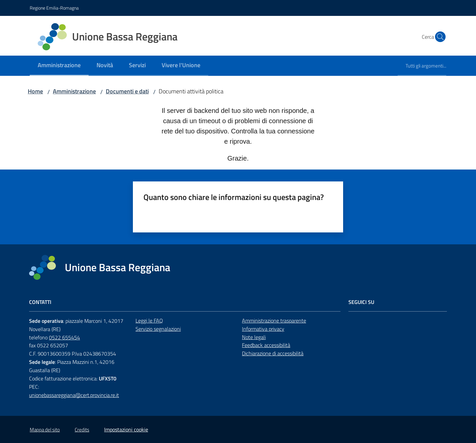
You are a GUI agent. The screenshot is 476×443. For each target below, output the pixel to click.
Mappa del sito (45, 429)
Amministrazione (74, 91)
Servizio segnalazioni (158, 329)
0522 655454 (64, 337)
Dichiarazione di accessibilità (272, 353)
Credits (82, 429)
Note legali (254, 337)
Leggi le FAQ (149, 320)
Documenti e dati (127, 91)
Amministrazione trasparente (274, 320)
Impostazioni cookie (126, 429)
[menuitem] (59, 66)
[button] (438, 37)
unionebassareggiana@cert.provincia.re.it (74, 395)
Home (35, 91)
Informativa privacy (263, 329)
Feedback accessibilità (266, 345)
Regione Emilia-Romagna (54, 7)
